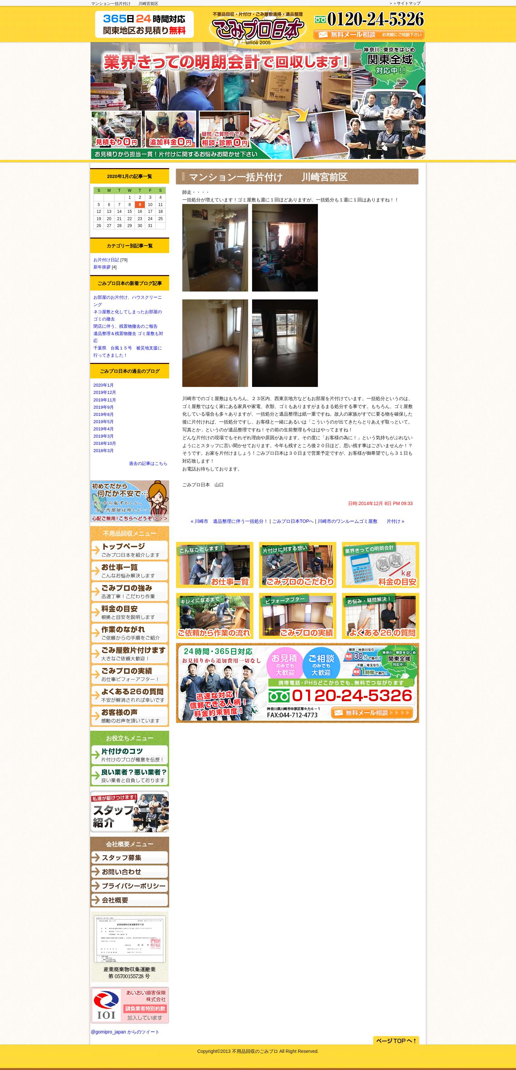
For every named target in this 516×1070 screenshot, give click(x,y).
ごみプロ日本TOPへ (293, 521)
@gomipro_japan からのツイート (125, 1031)
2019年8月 (103, 414)
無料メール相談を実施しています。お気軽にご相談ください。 (369, 24)
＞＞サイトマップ (405, 3)
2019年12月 (104, 392)
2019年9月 (103, 407)
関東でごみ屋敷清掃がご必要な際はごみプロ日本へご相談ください (256, 24)
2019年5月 (103, 421)
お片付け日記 (106, 259)
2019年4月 (103, 428)
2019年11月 (104, 399)
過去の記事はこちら (148, 463)
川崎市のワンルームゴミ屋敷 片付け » (361, 521)
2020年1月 (103, 385)
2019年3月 (103, 436)
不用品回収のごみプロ (255, 1051)
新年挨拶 (102, 267)
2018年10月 (104, 443)
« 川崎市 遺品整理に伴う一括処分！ (230, 521)
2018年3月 (103, 450)
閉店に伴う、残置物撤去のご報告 (125, 326)
